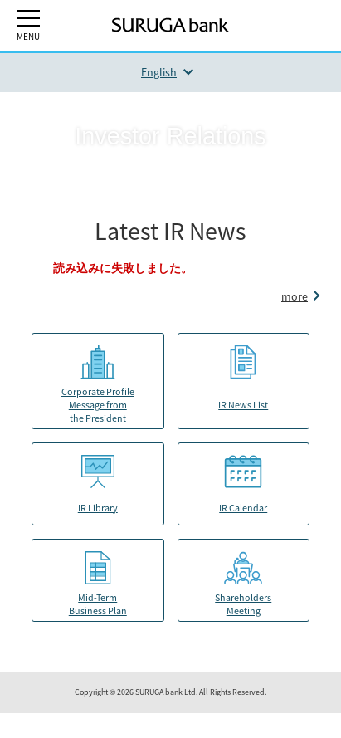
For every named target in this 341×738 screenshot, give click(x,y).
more (294, 296)
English (159, 72)
